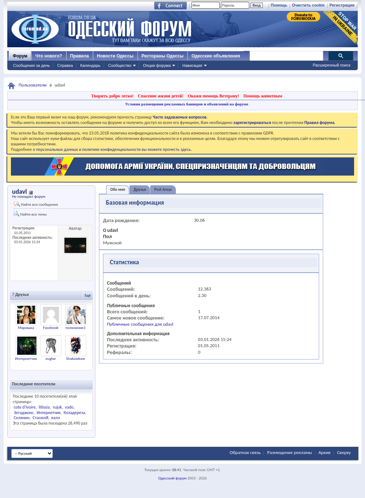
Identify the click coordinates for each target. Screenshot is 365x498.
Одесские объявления (215, 56)
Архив (324, 452)
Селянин (21, 417)
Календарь (90, 65)
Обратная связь (245, 452)
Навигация (192, 65)
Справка (65, 65)
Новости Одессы (115, 56)
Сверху (344, 452)
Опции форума (157, 65)
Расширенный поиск (331, 65)
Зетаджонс (24, 412)
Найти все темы (30, 213)
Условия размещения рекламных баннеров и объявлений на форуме (186, 104)
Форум (20, 56)
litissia (44, 407)
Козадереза (74, 412)
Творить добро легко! (112, 96)
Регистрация (341, 5)
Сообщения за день (31, 65)
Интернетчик (26, 358)
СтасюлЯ (40, 417)
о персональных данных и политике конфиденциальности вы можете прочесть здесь (112, 149)
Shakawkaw (75, 358)
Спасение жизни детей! (160, 96)
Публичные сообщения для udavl (140, 324)
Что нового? (48, 56)
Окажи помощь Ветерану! (213, 96)
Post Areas (163, 189)
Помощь (279, 5)
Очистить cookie (308, 5)
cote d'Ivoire (25, 407)
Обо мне (117, 189)
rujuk (57, 407)
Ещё (88, 295)
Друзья (140, 189)
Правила (79, 56)
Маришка (26, 327)
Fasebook (50, 327)
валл (55, 417)
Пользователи (33, 85)
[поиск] (286, 56)
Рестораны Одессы (163, 56)
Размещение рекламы (289, 452)
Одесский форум (172, 478)
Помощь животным (262, 96)
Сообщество (119, 65)
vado (69, 407)
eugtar (50, 358)
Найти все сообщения (36, 204)
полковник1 (76, 327)
